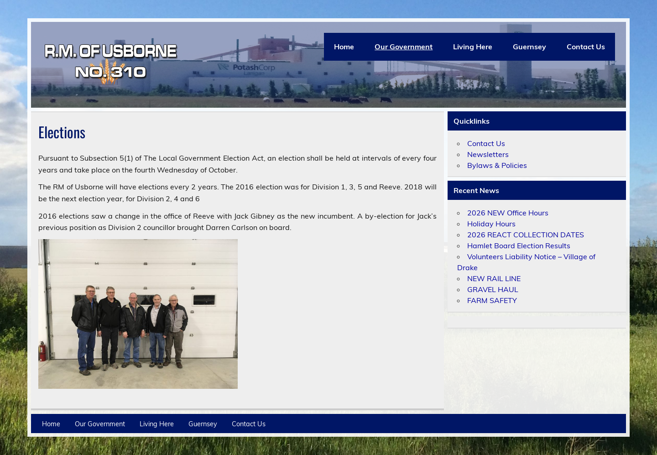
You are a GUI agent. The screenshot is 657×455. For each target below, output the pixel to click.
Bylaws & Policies (497, 165)
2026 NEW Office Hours (507, 212)
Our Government (404, 46)
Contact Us (586, 46)
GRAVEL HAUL (492, 289)
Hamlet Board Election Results (518, 245)
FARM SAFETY (492, 300)
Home (344, 46)
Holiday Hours (491, 223)
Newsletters (488, 154)
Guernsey (529, 46)
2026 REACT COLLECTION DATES (525, 234)
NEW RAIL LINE (494, 278)
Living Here (472, 46)
